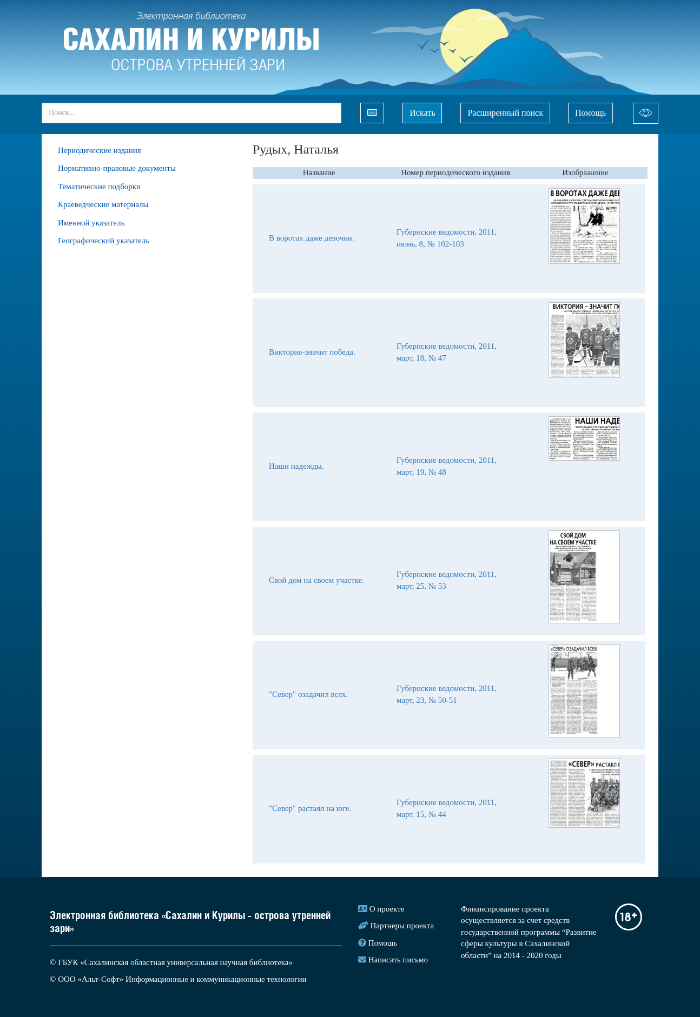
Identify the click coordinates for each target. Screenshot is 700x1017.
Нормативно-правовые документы (117, 168)
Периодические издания (99, 150)
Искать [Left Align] (422, 112)
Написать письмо (398, 959)
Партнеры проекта (402, 925)
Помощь (590, 112)
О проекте (387, 909)
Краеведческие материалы (103, 204)
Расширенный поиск (505, 112)
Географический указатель (103, 240)
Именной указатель (91, 222)
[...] (191, 113)
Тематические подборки (99, 186)
